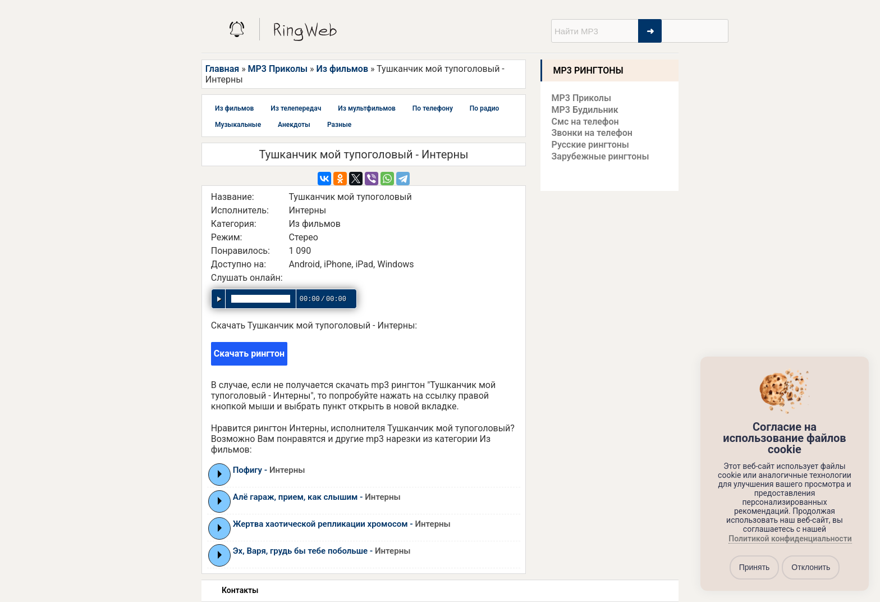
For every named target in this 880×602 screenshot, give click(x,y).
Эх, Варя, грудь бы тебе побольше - (322, 551)
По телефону (432, 108)
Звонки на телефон (592, 132)
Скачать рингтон (249, 353)
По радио (484, 108)
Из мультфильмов (367, 108)
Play (220, 474)
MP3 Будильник (585, 109)
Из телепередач (296, 108)
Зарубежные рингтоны (600, 156)
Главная (222, 68)
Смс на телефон (585, 121)
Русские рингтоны (590, 144)
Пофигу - (269, 470)
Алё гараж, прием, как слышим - (317, 497)
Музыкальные (238, 125)
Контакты (240, 590)
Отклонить (810, 567)
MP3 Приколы (278, 68)
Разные (339, 125)
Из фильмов (342, 68)
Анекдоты (294, 125)
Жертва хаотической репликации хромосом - (342, 524)
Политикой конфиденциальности (789, 538)
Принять (754, 567)
